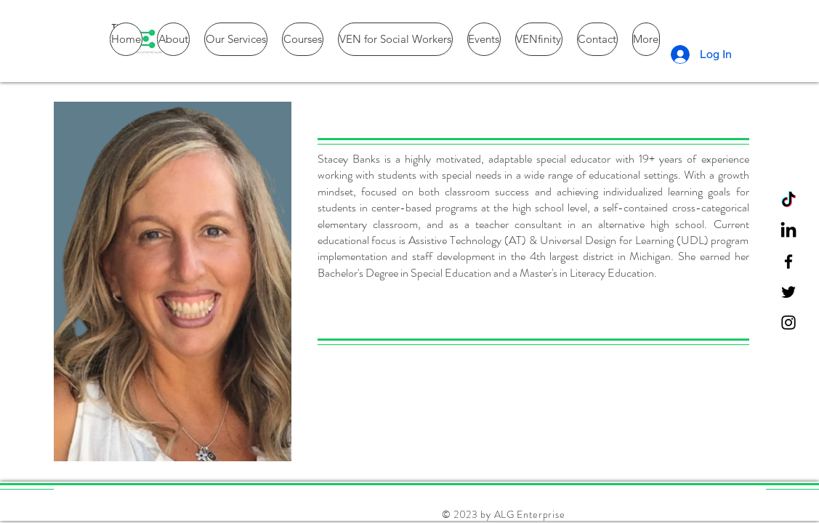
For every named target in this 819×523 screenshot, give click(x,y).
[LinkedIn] (788, 231)
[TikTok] (788, 200)
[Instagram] (788, 322)
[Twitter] (788, 292)
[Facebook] (788, 261)
